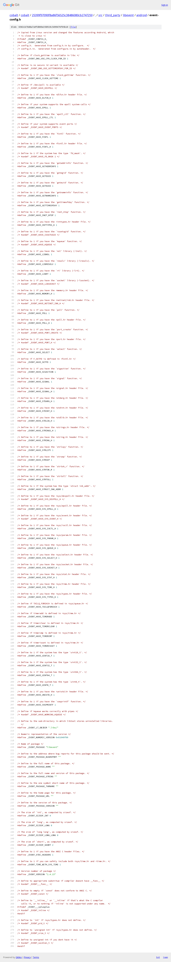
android (141, 15)
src (100, 15)
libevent (128, 15)
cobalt (14, 15)
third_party (112, 15)
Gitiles (19, 957)
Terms (36, 957)
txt (158, 957)
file (73, 27)
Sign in (164, 4)
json (165, 957)
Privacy (27, 957)
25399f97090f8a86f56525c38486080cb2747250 (62, 15)
